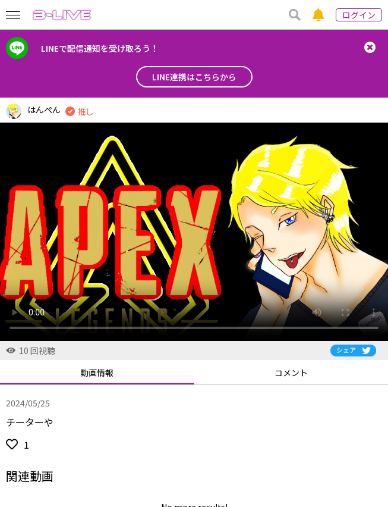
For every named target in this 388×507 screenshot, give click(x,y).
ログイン (359, 15)
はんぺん (44, 109)
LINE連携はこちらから (194, 77)
